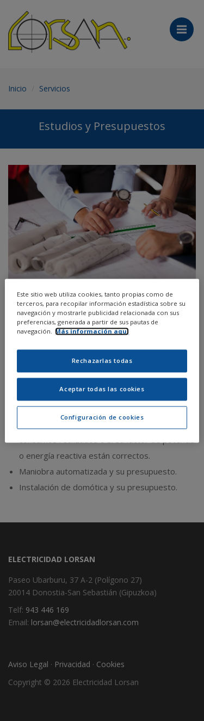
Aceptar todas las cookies (101, 389)
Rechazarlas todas (102, 360)
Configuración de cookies (102, 417)
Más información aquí (92, 331)
